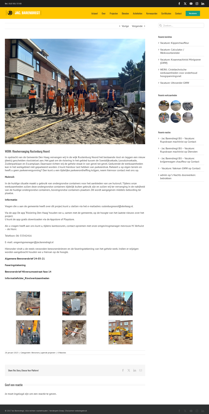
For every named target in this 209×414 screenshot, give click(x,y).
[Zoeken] (160, 25)
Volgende (137, 26)
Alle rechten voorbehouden (36, 410)
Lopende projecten (48, 352)
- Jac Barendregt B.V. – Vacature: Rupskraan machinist (177, 140)
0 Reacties (62, 352)
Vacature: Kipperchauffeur (174, 42)
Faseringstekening (15, 265)
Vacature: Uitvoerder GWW (174, 82)
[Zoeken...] (181, 25)
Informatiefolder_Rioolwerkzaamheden (27, 278)
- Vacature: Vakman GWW (174, 168)
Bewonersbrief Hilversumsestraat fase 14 (28, 271)
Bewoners (36, 352)
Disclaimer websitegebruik (76, 410)
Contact (192, 141)
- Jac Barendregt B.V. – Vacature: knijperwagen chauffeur (177, 160)
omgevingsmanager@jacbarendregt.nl (33, 242)
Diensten (193, 151)
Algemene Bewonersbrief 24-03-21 (25, 258)
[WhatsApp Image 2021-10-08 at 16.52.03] (75, 91)
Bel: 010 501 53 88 (13, 3)
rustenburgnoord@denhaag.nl (117, 206)
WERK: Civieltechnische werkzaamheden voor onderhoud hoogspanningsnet (178, 73)
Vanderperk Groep (56, 410)
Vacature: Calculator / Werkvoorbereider (172, 51)
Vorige (125, 26)
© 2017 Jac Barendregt (14, 410)
